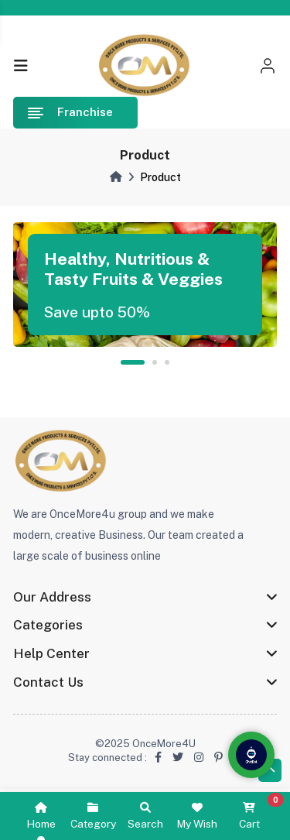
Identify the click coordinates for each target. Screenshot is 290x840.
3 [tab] (167, 362)
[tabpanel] (145, 284)
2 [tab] (154, 362)
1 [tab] (132, 362)
